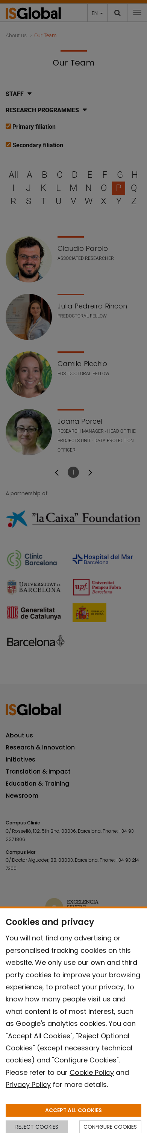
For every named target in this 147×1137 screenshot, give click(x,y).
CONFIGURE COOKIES (110, 1127)
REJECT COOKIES (36, 1127)
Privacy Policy (28, 1084)
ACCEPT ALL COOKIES (73, 1110)
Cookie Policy (92, 1072)
